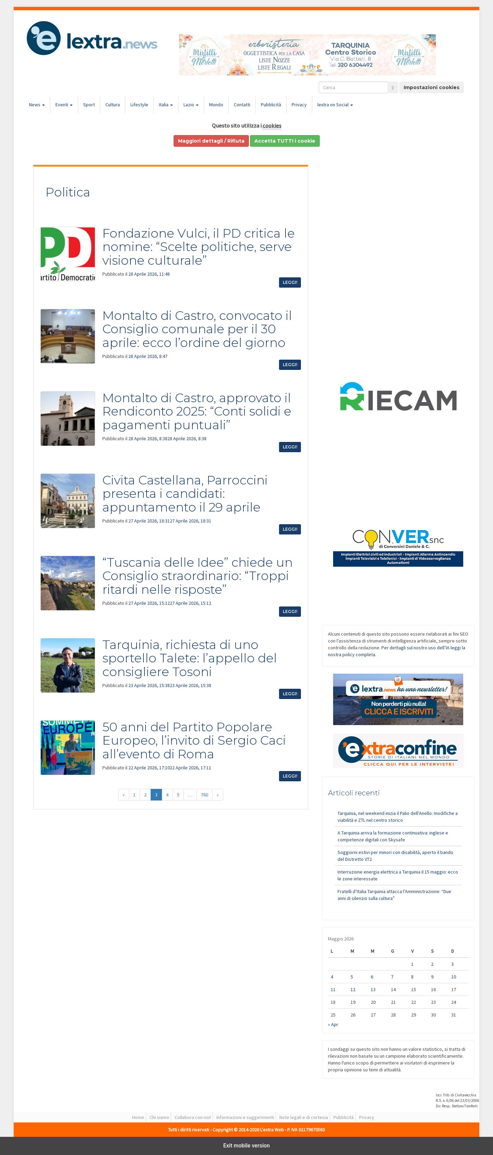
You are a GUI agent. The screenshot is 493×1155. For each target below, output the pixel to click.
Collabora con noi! (193, 1117)
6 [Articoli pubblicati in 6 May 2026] (372, 977)
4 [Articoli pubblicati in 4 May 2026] (332, 977)
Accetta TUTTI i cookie (284, 141)
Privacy (299, 104)
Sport (89, 104)
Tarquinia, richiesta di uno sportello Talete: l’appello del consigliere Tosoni (189, 658)
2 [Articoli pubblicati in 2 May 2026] (432, 964)
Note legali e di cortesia (303, 1117)
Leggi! (290, 282)
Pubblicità (271, 104)
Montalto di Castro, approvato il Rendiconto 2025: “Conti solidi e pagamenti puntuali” (196, 411)
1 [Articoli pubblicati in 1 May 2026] (412, 964)
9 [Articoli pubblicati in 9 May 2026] (432, 977)
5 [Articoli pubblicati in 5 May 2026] (352, 977)
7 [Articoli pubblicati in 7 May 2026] (392, 977)
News (37, 104)
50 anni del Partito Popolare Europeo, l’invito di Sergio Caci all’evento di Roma (194, 740)
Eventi (64, 104)
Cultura (112, 104)
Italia (166, 104)
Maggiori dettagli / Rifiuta (211, 141)
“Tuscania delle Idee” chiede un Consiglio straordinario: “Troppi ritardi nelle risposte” (197, 576)
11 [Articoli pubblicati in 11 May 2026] (333, 989)
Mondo (216, 104)
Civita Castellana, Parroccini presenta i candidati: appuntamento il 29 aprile (185, 493)
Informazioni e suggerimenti (245, 1117)
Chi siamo (159, 1117)
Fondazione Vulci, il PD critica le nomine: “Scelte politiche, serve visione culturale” (198, 247)
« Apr (333, 1024)
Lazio (191, 104)
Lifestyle (139, 104)
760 (204, 795)
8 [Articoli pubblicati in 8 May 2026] (412, 977)
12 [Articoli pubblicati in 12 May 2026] (353, 989)
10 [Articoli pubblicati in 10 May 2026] (453, 977)
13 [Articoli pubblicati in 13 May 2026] (373, 989)
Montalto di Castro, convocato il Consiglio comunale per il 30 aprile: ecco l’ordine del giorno (197, 329)
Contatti (242, 104)
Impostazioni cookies (431, 87)
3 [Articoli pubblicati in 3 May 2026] (452, 964)
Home (138, 1117)
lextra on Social (335, 104)
